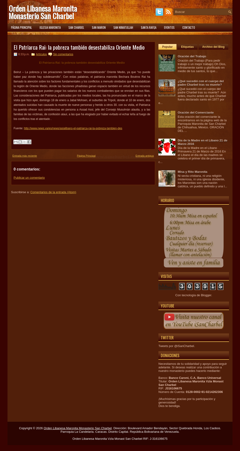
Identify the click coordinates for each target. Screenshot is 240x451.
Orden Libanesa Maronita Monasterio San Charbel (43, 12)
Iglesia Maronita (50, 27)
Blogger (206, 295)
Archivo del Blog (213, 46)
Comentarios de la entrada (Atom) (53, 192)
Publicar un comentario (29, 177)
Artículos (41, 54)
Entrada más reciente (24, 155)
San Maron (99, 27)
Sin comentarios (63, 54)
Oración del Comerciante (196, 112)
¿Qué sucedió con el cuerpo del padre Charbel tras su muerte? (201, 82)
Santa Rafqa (148, 27)
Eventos (169, 27)
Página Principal (86, 155)
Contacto (188, 27)
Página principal (21, 27)
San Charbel (76, 27)
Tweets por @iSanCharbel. (176, 346)
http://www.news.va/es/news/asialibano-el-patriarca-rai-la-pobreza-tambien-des (73, 128)
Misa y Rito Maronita (192, 172)
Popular (167, 46)
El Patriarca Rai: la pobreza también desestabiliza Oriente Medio (79, 47)
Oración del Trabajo (192, 56)
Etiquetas (187, 46)
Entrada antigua (144, 155)
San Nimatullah (123, 27)
